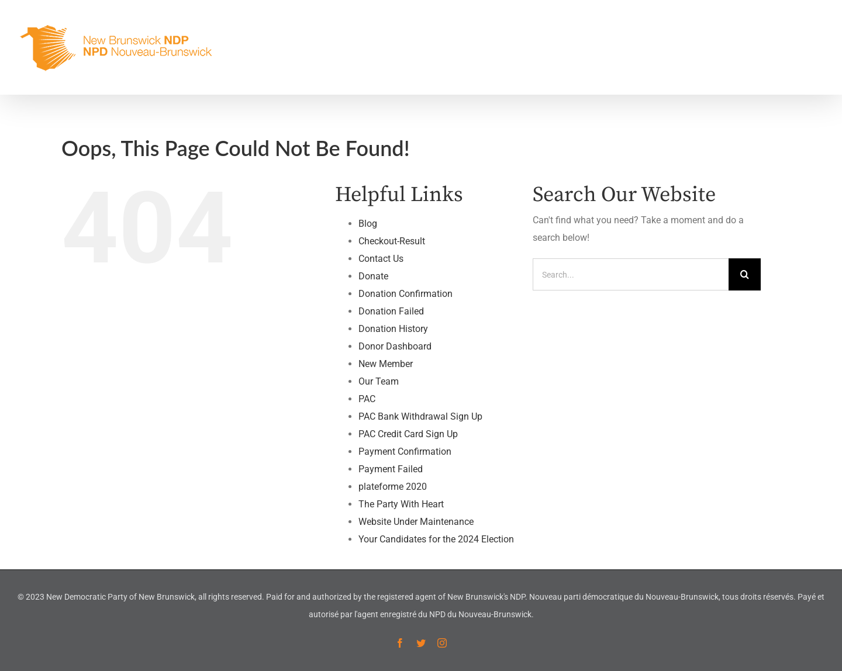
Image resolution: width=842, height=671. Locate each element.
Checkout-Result (391, 241)
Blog (367, 223)
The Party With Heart (401, 504)
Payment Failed (390, 469)
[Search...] (631, 274)
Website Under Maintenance (416, 521)
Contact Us (380, 258)
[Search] (745, 274)
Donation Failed (391, 311)
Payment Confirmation (404, 451)
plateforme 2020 (392, 486)
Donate (373, 276)
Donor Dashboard (395, 346)
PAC (366, 398)
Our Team (378, 381)
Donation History (393, 328)
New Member (385, 363)
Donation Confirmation (405, 293)
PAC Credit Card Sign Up (408, 434)
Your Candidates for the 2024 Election (436, 539)
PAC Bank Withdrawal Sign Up (420, 416)
